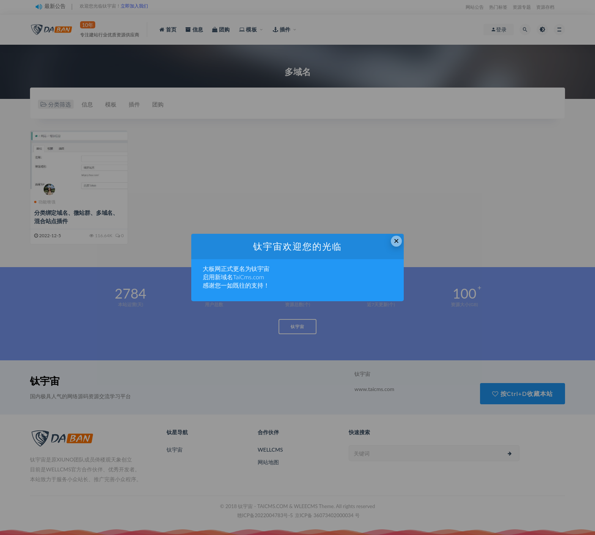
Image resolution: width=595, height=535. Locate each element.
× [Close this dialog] (396, 241)
